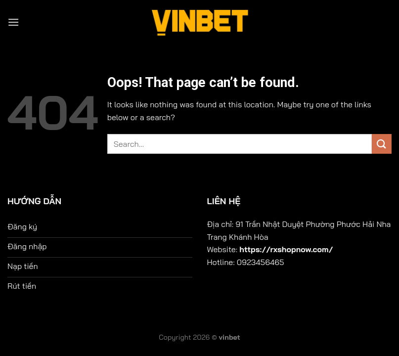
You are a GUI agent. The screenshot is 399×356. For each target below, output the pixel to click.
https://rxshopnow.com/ (286, 249)
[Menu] (13, 22)
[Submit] (382, 143)
